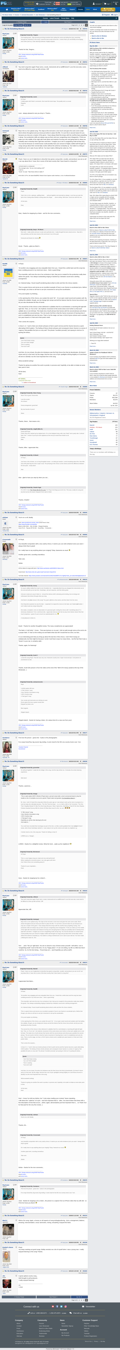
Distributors (20, 1331)
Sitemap (19, 1336)
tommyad (64, 890)
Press (18, 1328)
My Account (65, 1333)
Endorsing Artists (44, 1331)
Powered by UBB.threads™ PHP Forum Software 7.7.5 (60, 1349)
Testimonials (43, 1333)
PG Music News (95, 42)
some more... (24, 58)
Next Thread (68, 22)
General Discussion (27, 15)
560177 (85, 733)
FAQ (72, 18)
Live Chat (62, 4)
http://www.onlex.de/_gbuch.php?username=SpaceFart (41, 572)
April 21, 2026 (94, 254)
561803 (85, 1271)
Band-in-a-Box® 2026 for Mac (107, 230)
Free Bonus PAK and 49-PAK (99, 307)
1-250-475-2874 (74, 2)
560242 (85, 890)
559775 (85, 154)
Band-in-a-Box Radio (45, 1328)
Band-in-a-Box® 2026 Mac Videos (100, 248)
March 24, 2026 (94, 350)
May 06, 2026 (93, 46)
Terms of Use (88, 1341)
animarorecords (62, 579)
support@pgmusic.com (42, 1343)
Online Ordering (76, 4)
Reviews (42, 1336)
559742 (85, 90)
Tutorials (86, 1333)
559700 (85, 29)
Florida (4, 53)
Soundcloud (22, 749)
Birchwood (64, 761)
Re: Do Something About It (14, 29)
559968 (85, 386)
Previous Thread (21, 22)
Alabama (5, 87)
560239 (85, 761)
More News (93, 385)
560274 (85, 962)
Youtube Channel (23, 747)
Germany (5, 559)
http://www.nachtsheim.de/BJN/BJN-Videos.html (50, 568)
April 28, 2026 (94, 131)
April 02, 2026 (94, 323)
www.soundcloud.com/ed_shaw (30, 522)
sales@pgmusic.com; (31, 1343)
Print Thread (18, 25)
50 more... (24, 56)
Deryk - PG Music (62, 182)
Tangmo (65, 29)
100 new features (107, 276)
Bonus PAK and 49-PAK (107, 123)
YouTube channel (96, 233)
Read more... (93, 127)
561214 (85, 1215)
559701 (85, 62)
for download (101, 377)
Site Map (102, 1341)
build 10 (97, 358)
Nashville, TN (6, 757)
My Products (66, 1335)
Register (106, 15)
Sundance (64, 1180)
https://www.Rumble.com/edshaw (28, 524)
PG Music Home (7, 15)
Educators (20, 1333)
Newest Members (95, 409)
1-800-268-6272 (64, 2)
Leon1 (65, 90)
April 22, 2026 (94, 225)
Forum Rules (65, 18)
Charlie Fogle (63, 386)
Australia (5, 283)
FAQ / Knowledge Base (91, 1326)
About (18, 1323)
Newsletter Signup (67, 1326)
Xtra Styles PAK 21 (99, 291)
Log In (114, 15)
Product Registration (90, 1336)
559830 (85, 182)
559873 (85, 258)
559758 (85, 126)
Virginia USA (6, 1267)
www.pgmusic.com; (20, 1343)
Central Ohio (6, 531)
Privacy (96, 1341)
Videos (86, 1331)
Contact (19, 1326)
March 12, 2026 (94, 367)
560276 (85, 1180)
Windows (111, 184)
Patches (86, 1323)
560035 (85, 512)
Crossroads (64, 962)
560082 (85, 534)
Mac (105, 184)
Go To (27, 25)
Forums (17, 15)
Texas (4, 1293)
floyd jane (64, 62)
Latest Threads (54, 18)
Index (45, 22)
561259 (85, 1242)
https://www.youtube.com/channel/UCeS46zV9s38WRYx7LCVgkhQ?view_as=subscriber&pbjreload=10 (57, 575)
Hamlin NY (5, 179)
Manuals (86, 1328)
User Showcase (40, 15)
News (63, 1323)
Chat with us (77, 1313)
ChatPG (92, 22)
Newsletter (90, 1306)
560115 (85, 579)
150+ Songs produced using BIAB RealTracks (31, 54)
